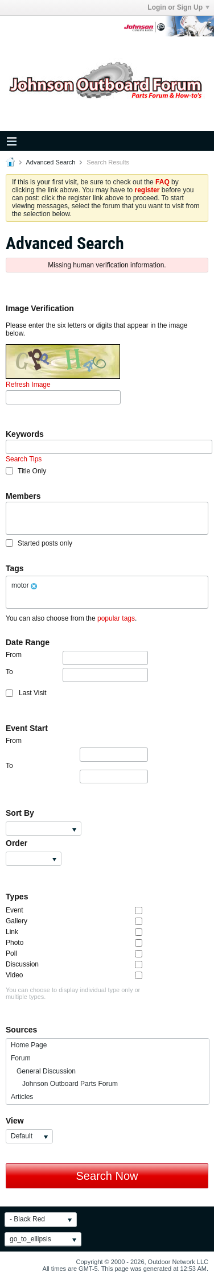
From (77, 658)
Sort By (20, 812)
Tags (15, 568)
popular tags (116, 618)
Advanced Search (50, 162)
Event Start (27, 728)
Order (16, 843)
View (15, 1120)
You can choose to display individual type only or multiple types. (73, 993)
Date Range (28, 642)
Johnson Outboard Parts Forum (64, 1084)
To (77, 675)
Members (23, 496)
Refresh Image (28, 385)
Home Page (29, 1045)
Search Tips (24, 459)
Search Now (107, 1176)
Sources (21, 1029)
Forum (21, 1058)
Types (17, 896)
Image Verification (40, 308)
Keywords (25, 434)
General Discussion (43, 1071)
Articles (22, 1097)
